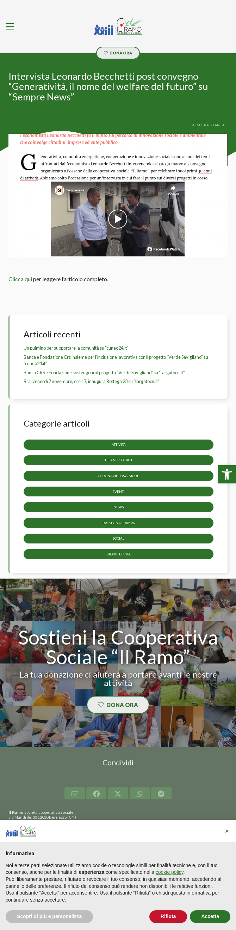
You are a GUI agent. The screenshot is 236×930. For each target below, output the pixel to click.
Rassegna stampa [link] (119, 522)
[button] (226, 831)
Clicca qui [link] (20, 279)
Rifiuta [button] (168, 916)
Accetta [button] (210, 916)
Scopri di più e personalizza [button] (49, 916)
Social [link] (118, 538)
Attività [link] (119, 444)
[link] (227, 474)
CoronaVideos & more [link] (118, 476)
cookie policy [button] (170, 872)
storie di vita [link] (119, 554)
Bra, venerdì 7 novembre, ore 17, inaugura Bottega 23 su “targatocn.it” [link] (92, 381)
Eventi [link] (118, 491)
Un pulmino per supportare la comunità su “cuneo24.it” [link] (76, 348)
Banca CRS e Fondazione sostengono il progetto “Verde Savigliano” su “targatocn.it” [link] (104, 372)
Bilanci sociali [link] (118, 460)
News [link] (118, 507)
